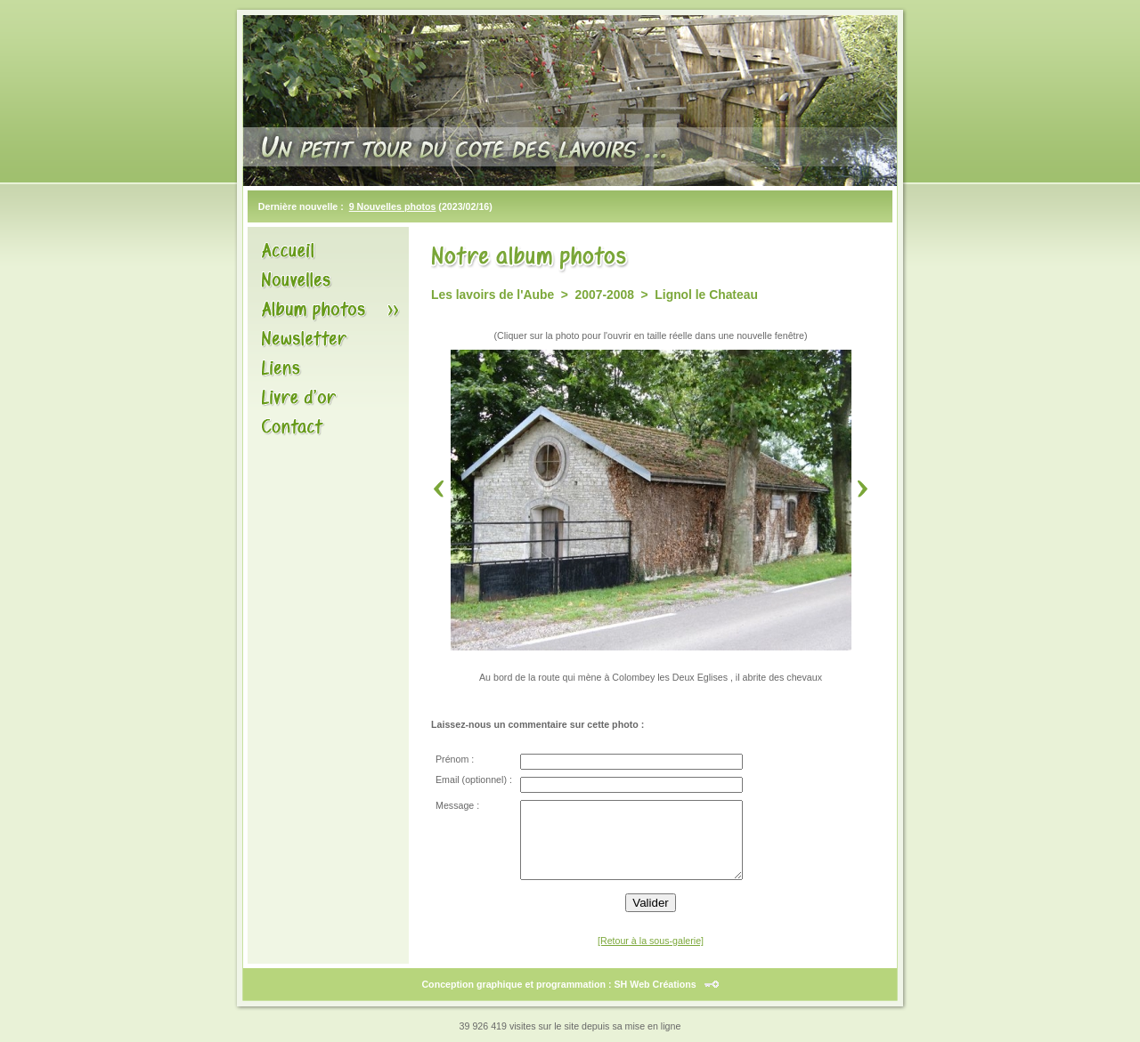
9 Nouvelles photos (392, 206)
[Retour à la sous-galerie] (651, 940)
